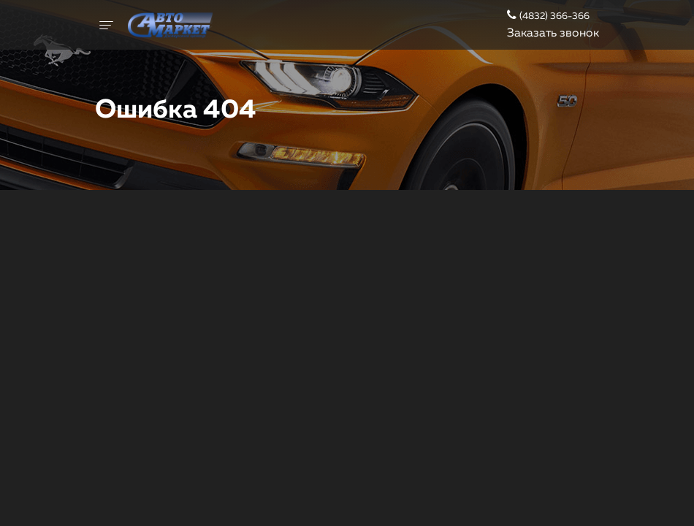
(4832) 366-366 (554, 16)
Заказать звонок (553, 33)
